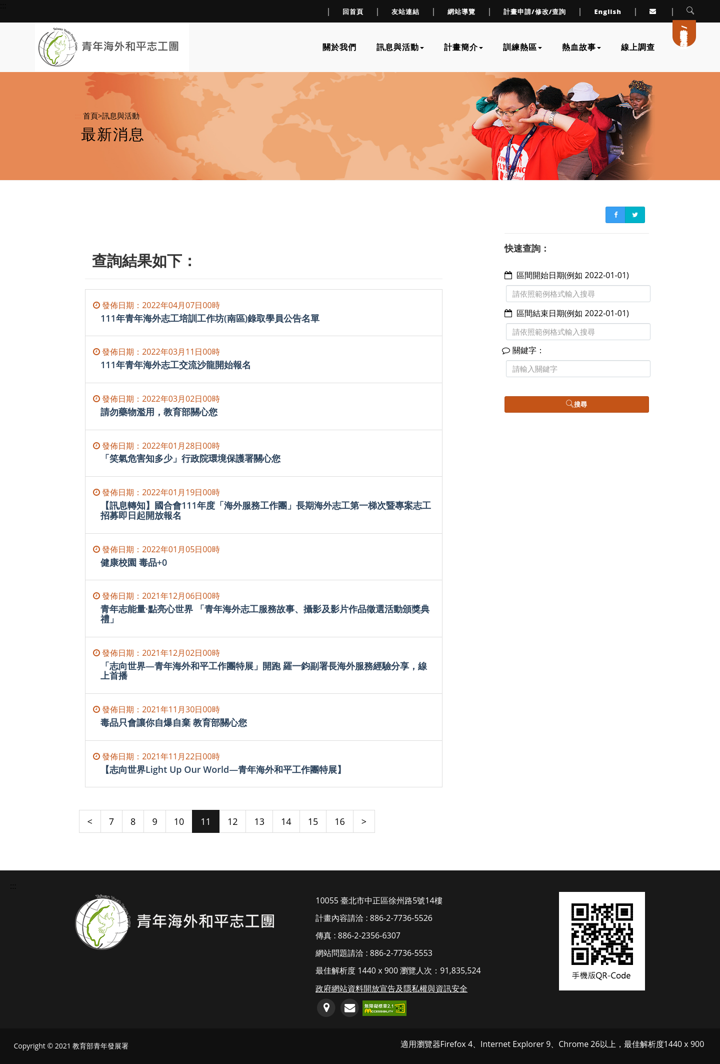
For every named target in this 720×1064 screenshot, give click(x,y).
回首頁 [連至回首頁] (353, 11)
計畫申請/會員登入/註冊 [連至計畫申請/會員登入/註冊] (685, 30)
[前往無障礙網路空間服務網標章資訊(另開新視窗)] (384, 1006)
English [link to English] (608, 11)
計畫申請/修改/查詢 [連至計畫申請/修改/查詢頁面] (535, 11)
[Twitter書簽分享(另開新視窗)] (635, 215)
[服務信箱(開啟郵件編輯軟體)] (349, 1008)
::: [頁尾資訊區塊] (13, 885)
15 (313, 821)
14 (286, 821)
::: (78, 116)
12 (233, 821)
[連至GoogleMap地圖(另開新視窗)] (326, 1008)
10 (179, 821)
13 (259, 821)
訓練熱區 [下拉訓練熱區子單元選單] (522, 47)
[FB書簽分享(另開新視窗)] (616, 215)
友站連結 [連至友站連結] (406, 11)
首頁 (90, 116)
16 (339, 821)
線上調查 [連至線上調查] (638, 47)
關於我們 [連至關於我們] (339, 47)
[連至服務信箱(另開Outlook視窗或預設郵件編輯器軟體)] (654, 11)
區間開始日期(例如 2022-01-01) (572, 275)
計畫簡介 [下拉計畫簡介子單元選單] (463, 47)
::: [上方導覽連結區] (3, 5)
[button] (690, 11)
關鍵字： (524, 350)
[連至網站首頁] (108, 47)
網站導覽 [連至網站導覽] (462, 11)
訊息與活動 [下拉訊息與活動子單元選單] (400, 47)
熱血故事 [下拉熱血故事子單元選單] (581, 47)
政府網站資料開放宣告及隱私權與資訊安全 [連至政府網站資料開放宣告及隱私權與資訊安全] (392, 988)
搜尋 (576, 404)
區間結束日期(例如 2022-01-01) (572, 313)
